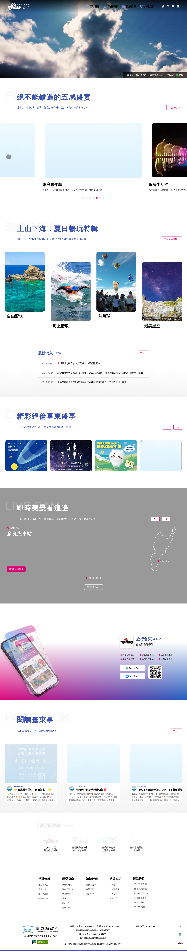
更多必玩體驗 (172, 239)
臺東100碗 (66, 908)
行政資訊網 (140, 884)
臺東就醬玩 (140, 889)
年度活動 (174, 107)
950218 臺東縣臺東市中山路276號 (40, 936)
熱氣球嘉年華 (141, 893)
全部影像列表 (93, 587)
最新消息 (42, 889)
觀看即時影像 (16, 569)
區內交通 (113, 894)
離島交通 (113, 898)
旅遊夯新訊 (43, 894)
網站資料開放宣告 (114, 944)
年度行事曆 (43, 885)
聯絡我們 (139, 907)
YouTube (139, 902)
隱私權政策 (78, 944)
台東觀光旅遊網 (18, 6)
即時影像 (113, 885)
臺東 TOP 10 (67, 889)
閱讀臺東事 (43, 898)
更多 (143, 353)
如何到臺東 (114, 889)
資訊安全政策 (90, 944)
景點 (64, 898)
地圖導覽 (66, 894)
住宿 (65, 903)
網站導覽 (68, 944)
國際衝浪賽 (140, 898)
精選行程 (90, 889)
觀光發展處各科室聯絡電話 (93, 938)
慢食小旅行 (91, 885)
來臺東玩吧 (67, 885)
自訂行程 (90, 894)
